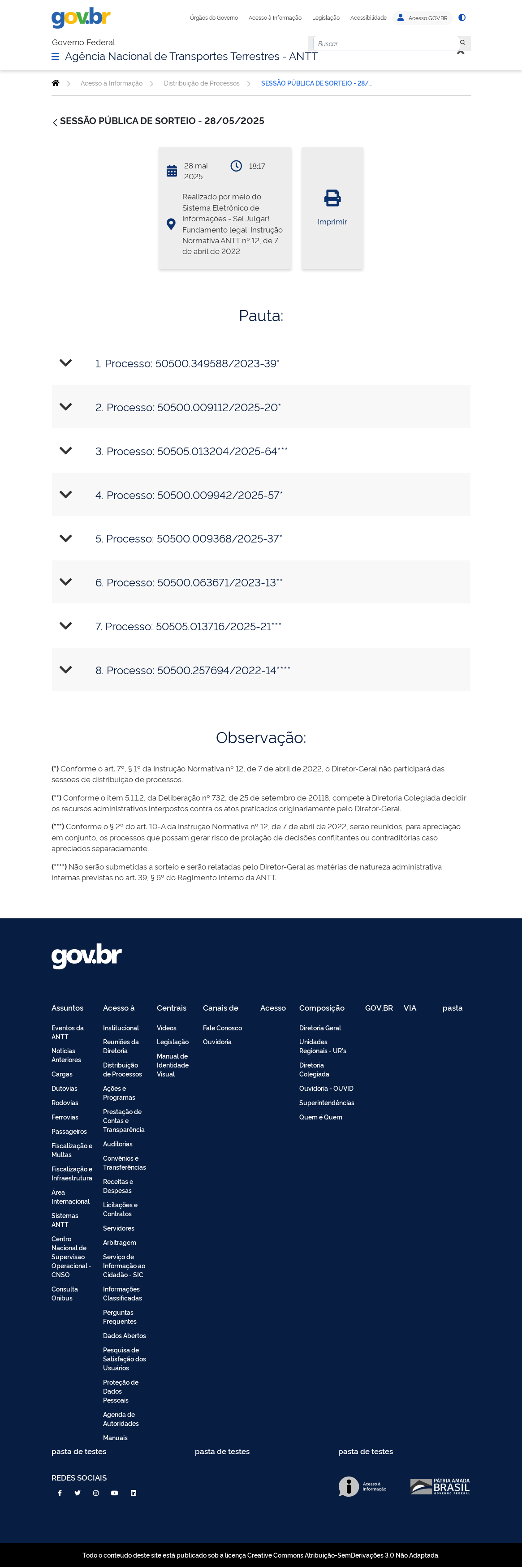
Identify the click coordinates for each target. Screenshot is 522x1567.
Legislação (326, 17)
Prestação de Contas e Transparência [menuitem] (124, 1120)
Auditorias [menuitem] (118, 1143)
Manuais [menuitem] (115, 1437)
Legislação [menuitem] (173, 1041)
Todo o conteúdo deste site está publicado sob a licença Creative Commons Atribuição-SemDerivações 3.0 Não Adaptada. (261, 1554)
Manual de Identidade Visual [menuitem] (173, 1064)
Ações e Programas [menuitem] (119, 1092)
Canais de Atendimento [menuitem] (226, 1008)
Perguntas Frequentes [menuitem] (120, 1316)
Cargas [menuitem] (62, 1073)
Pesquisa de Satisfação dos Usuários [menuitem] (124, 1358)
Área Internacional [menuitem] (71, 1196)
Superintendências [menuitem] (326, 1102)
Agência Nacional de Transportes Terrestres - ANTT (191, 55)
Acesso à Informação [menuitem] (124, 1008)
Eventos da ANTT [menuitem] (68, 1032)
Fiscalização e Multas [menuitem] (72, 1149)
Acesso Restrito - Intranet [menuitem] (274, 1008)
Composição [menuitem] (322, 1008)
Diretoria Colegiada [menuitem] (314, 1069)
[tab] (261, 363)
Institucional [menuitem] (121, 1027)
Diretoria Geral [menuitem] (320, 1027)
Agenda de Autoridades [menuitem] (121, 1418)
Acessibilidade (368, 17)
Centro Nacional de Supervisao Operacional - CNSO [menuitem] (71, 1256)
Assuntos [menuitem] (67, 1008)
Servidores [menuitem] (118, 1227)
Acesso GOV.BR (422, 18)
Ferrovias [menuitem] (65, 1116)
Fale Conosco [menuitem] (222, 1027)
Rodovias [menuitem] (65, 1102)
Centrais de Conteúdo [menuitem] (174, 1008)
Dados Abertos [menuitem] (124, 1335)
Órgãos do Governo (214, 17)
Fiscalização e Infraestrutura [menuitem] (72, 1173)
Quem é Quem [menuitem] (320, 1116)
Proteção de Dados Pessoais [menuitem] (120, 1391)
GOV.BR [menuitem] (379, 1008)
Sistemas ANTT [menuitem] (65, 1219)
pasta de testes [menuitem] (453, 1008)
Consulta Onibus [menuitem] (65, 1293)
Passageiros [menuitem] (69, 1131)
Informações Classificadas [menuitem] (122, 1293)
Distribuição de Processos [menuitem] (122, 1069)
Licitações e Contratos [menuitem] (120, 1209)
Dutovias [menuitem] (65, 1088)
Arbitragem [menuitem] (119, 1242)
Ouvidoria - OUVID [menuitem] (326, 1088)
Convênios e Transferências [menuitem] (124, 1162)
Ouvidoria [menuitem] (217, 1041)
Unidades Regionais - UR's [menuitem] (322, 1046)
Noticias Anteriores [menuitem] (66, 1054)
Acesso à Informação (275, 17)
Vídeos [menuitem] (167, 1027)
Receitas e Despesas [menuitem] (118, 1185)
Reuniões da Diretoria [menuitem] (121, 1046)
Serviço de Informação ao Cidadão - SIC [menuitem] (124, 1265)
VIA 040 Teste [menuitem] (413, 1008)
